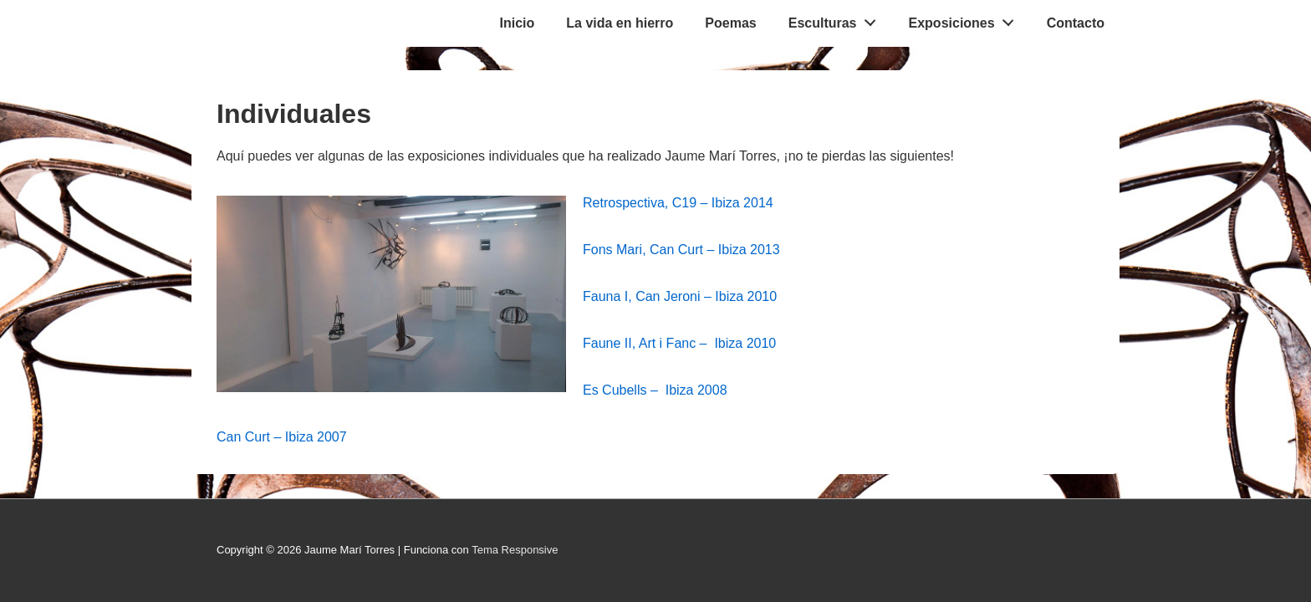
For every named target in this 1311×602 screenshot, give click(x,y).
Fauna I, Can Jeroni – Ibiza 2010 (680, 296)
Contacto (1075, 23)
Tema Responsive (515, 549)
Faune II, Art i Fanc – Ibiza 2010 (679, 343)
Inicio (517, 23)
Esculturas (836, 19)
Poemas (730, 23)
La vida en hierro (619, 23)
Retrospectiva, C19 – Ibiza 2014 (678, 203)
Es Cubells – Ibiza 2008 (655, 390)
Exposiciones (966, 19)
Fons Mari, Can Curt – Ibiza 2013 (683, 249)
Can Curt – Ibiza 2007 (282, 437)
